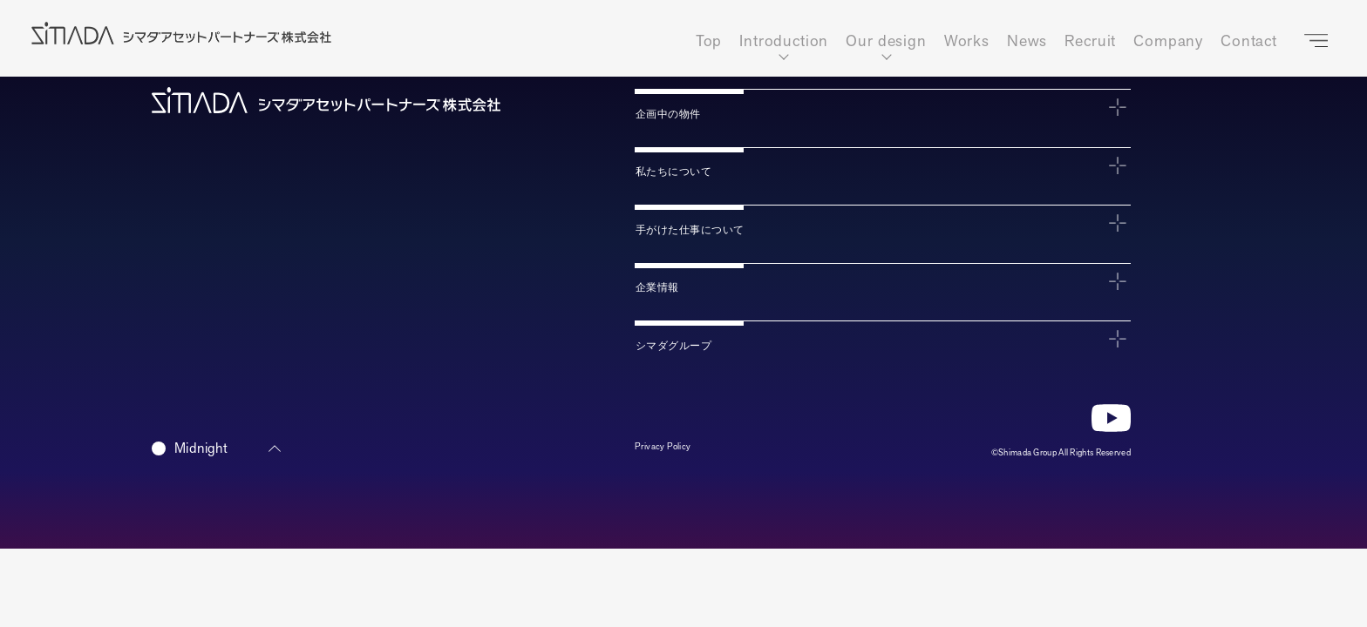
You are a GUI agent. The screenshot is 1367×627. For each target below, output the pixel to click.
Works (967, 41)
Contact (1249, 41)
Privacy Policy (673, 451)
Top (709, 41)
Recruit (1090, 41)
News (1027, 41)
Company (1168, 41)
